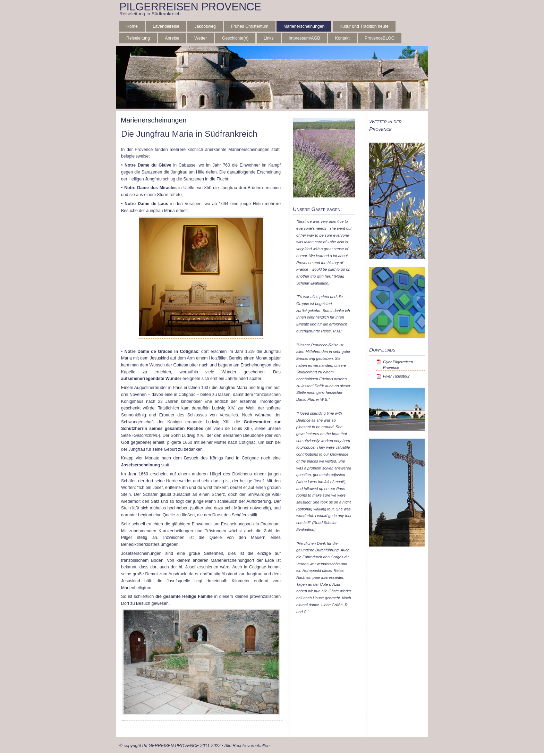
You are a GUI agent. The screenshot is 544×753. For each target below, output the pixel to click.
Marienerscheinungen (303, 26)
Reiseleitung (138, 38)
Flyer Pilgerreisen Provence (398, 365)
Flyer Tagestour (396, 376)
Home (132, 26)
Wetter (200, 38)
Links (269, 38)
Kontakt (342, 38)
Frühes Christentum (249, 26)
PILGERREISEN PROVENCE (190, 7)
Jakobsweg (205, 26)
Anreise (172, 38)
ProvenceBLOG (379, 38)
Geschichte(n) (235, 38)
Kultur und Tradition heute (364, 26)
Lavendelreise (166, 26)
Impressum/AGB (304, 38)
